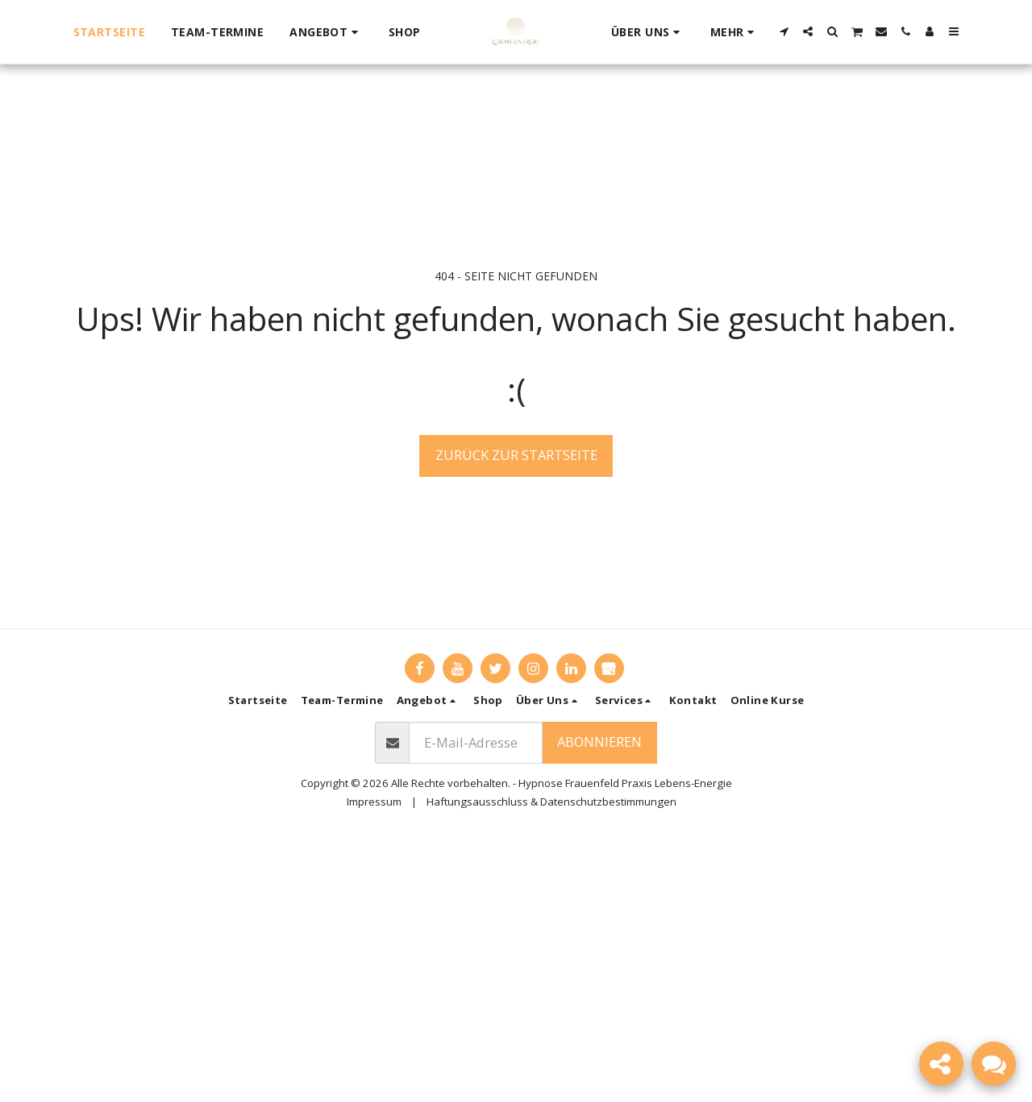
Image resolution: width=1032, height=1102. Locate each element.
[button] (326, 32)
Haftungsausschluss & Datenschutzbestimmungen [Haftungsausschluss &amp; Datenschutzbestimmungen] (551, 801)
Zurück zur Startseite (516, 454)
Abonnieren (599, 741)
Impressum (374, 801)
